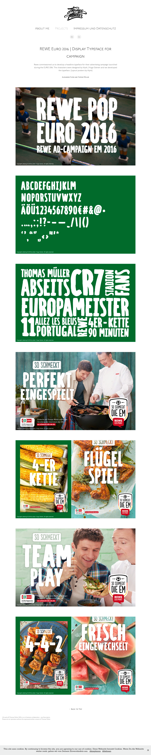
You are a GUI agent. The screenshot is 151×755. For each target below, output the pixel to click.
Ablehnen (106, 751)
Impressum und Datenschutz (95, 28)
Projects (61, 28)
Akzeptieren (95, 751)
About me (42, 28)
